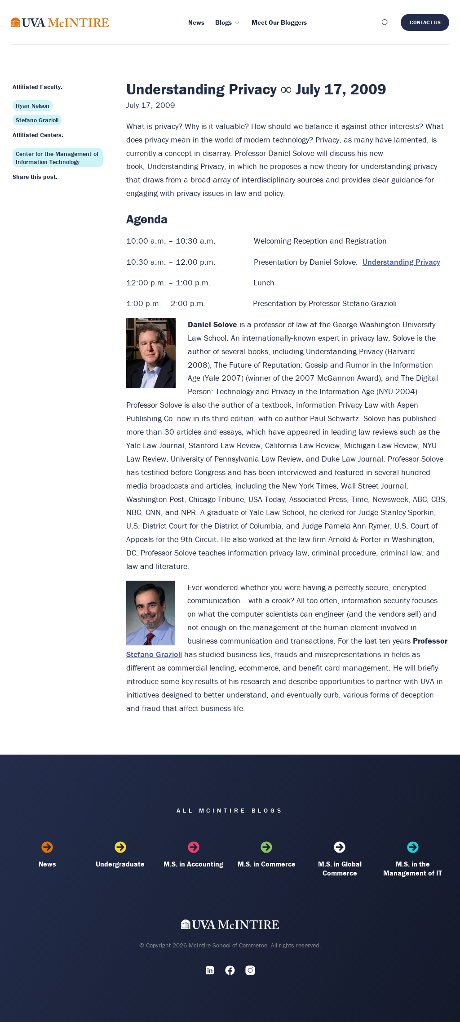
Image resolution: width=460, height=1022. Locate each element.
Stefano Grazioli (154, 654)
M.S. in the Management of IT (412, 859)
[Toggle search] (384, 22)
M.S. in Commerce (266, 854)
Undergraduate (120, 854)
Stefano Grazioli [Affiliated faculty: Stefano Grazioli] (37, 120)
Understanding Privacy (401, 262)
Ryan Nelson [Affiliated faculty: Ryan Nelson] (32, 106)
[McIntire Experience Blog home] (60, 22)
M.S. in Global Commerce (340, 859)
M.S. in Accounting (193, 854)
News (47, 854)
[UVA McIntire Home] (230, 926)
